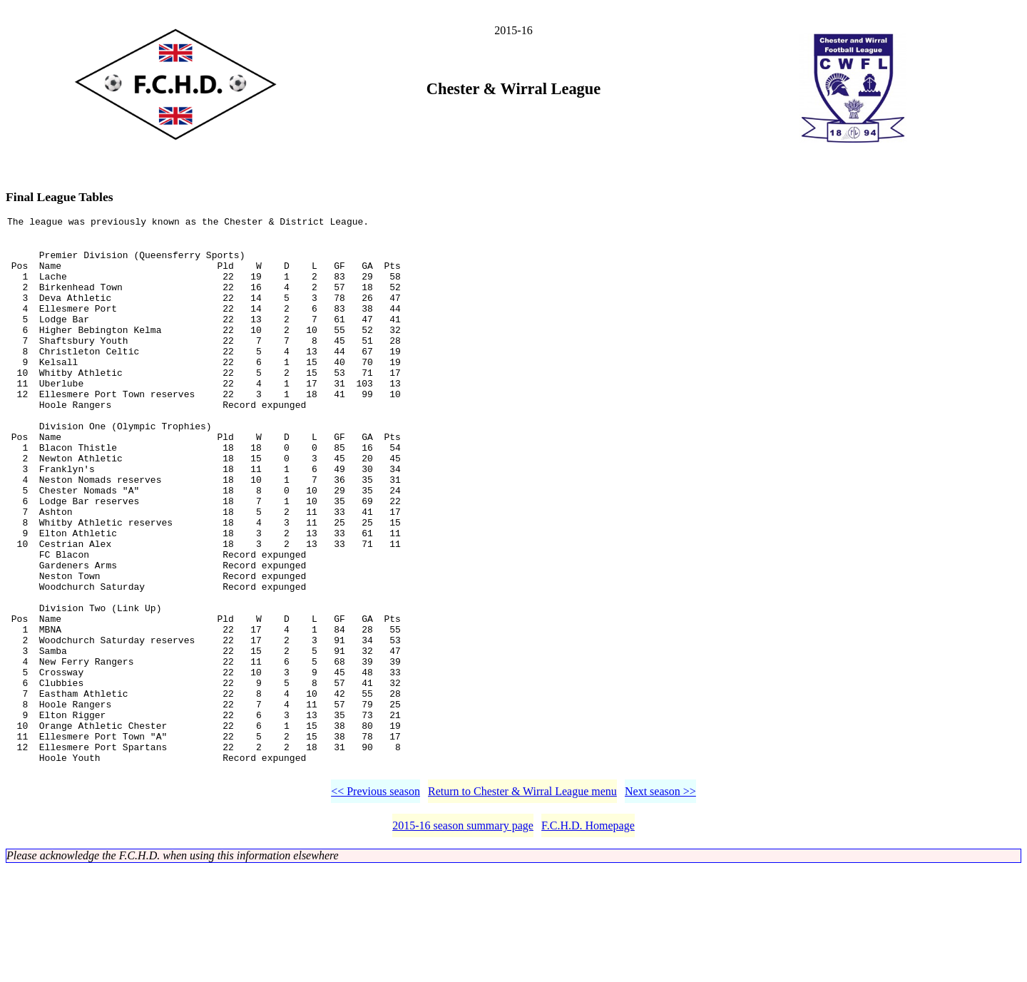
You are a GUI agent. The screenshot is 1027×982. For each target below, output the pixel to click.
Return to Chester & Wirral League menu (522, 905)
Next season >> (660, 905)
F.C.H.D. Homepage (588, 939)
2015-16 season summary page (462, 939)
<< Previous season (375, 905)
